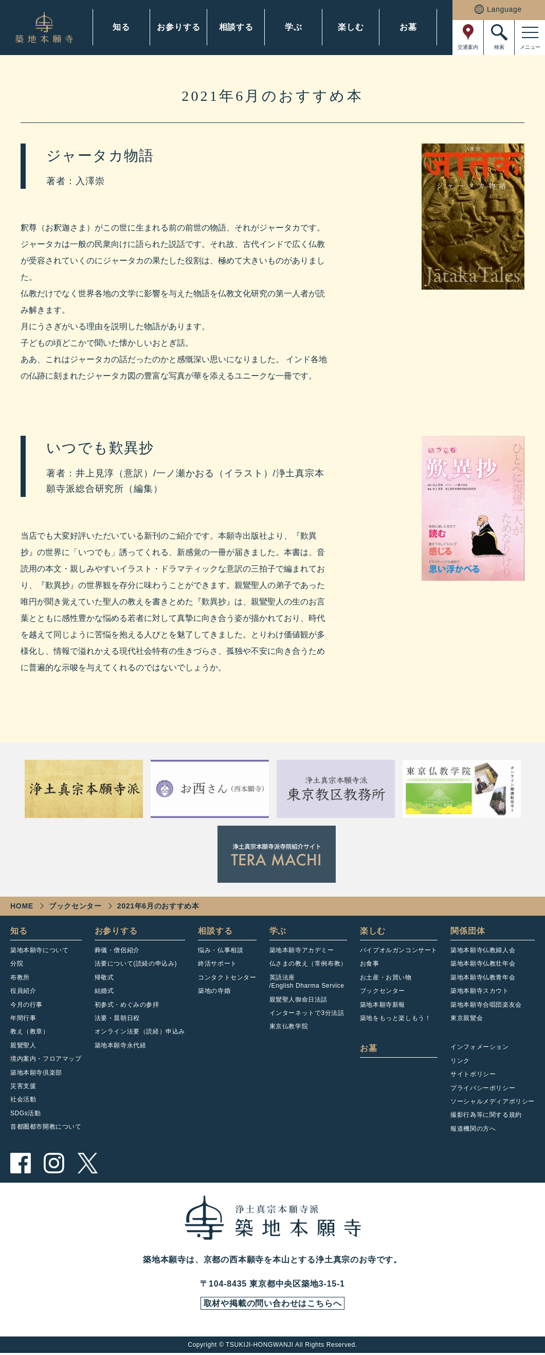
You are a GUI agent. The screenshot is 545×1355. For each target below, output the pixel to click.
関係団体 (467, 930)
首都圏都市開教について (46, 1126)
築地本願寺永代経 (121, 1045)
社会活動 (23, 1099)
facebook (20, 1163)
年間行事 (23, 1018)
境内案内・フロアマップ (46, 1058)
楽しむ (351, 27)
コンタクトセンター (227, 977)
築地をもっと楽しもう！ (395, 1018)
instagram (54, 1163)
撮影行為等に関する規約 (486, 1114)
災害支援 (23, 1086)
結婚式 (104, 990)
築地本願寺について (39, 950)
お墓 (408, 27)
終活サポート (217, 963)
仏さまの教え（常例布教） (308, 963)
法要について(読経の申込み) (136, 963)
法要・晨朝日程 (117, 1018)
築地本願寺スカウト (479, 990)
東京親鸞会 (466, 1018)
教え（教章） (29, 1031)
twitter (87, 1163)
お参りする (178, 27)
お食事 (369, 963)
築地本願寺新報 (382, 1004)
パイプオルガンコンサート (399, 950)
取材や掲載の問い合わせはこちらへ (272, 1304)
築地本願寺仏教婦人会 (482, 950)
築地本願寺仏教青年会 (482, 977)
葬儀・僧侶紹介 (117, 950)
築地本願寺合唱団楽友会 (486, 1004)
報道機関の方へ (473, 1128)
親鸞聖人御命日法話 (298, 999)
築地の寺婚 (214, 990)
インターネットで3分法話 (306, 1013)
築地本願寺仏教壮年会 (482, 963)
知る (121, 27)
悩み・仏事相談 (220, 950)
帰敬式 (104, 977)
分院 (16, 963)
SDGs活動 (25, 1113)
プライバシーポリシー (482, 1088)
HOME (21, 906)
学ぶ (293, 27)
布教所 (20, 977)
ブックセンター (75, 906)
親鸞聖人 (23, 1045)
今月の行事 (26, 1004)
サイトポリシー (473, 1074)
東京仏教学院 (288, 1026)
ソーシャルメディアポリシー (492, 1101)
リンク (460, 1060)
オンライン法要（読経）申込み (140, 1031)
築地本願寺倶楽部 (36, 1072)
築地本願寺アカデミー (301, 950)
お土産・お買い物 (386, 977)
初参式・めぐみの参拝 (127, 1004)
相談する (236, 27)
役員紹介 (23, 990)
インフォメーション (479, 1046)
